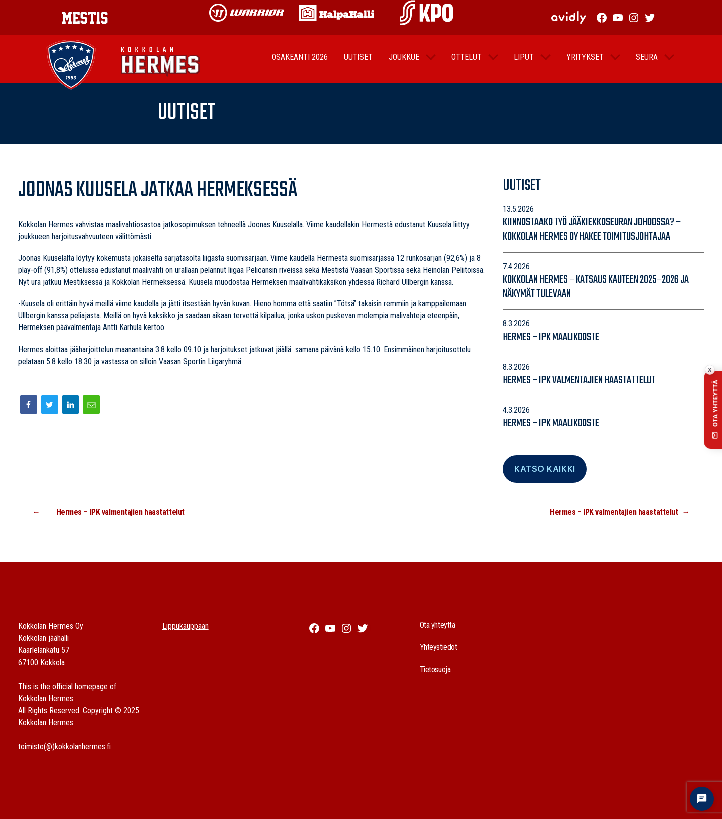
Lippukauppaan (185, 626)
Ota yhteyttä (437, 625)
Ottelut (466, 63)
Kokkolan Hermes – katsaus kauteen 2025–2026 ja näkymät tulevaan (596, 287)
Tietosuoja (435, 669)
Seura (647, 63)
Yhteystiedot (438, 647)
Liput (524, 63)
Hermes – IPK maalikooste (551, 337)
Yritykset (585, 63)
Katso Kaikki (544, 469)
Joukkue (404, 63)
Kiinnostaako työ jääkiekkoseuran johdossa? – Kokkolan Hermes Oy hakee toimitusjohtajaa (592, 229)
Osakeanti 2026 (300, 63)
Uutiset (358, 63)
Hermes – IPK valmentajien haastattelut (579, 380)
